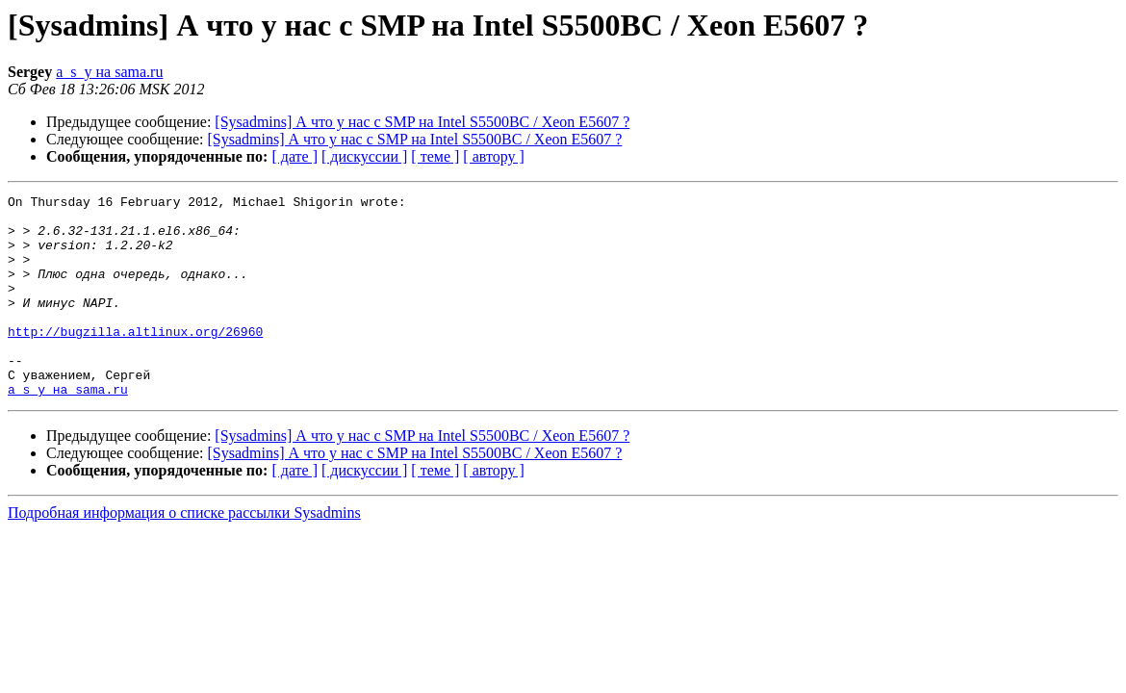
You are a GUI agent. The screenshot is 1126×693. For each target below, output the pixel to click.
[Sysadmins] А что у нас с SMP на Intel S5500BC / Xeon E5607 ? (422, 122)
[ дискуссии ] (364, 156)
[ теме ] (435, 156)
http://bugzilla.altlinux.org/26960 (135, 360)
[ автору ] (493, 156)
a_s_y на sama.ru (109, 72)
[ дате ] (294, 156)
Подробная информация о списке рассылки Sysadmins (184, 553)
